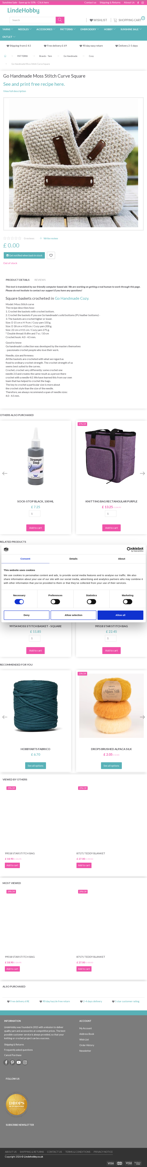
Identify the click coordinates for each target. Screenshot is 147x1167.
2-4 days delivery (92, 1001)
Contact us (90, 2)
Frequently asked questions (18, 1049)
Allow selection (73, 615)
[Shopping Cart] (129, 20)
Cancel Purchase (12, 1055)
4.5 (29, 45)
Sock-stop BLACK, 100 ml (35, 501)
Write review (50, 238)
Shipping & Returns (110, 2)
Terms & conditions (77, 1151)
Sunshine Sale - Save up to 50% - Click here (25, 2)
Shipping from (18, 45)
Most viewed (12, 882)
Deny (27, 615)
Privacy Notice (103, 1151)
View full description (14, 91)
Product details (18, 279)
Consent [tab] (25, 558)
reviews (29, 238)
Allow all (120, 615)
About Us (129, 2)
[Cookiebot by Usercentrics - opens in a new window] (129, 549)
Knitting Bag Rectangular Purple (111, 501)
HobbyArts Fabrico (35, 749)
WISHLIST (99, 20)
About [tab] (121, 558)
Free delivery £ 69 (57, 45)
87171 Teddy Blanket (90, 853)
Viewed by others (15, 779)
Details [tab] (74, 558)
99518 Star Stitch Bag (111, 626)
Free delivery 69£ (19, 1001)
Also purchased (14, 986)
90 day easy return (93, 45)
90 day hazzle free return (56, 1001)
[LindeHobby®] (23, 9)
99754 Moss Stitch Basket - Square (35, 626)
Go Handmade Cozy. (72, 298)
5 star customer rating (127, 1001)
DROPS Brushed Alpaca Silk (111, 749)
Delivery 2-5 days (128, 45)
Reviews (40, 279)
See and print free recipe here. (34, 84)
